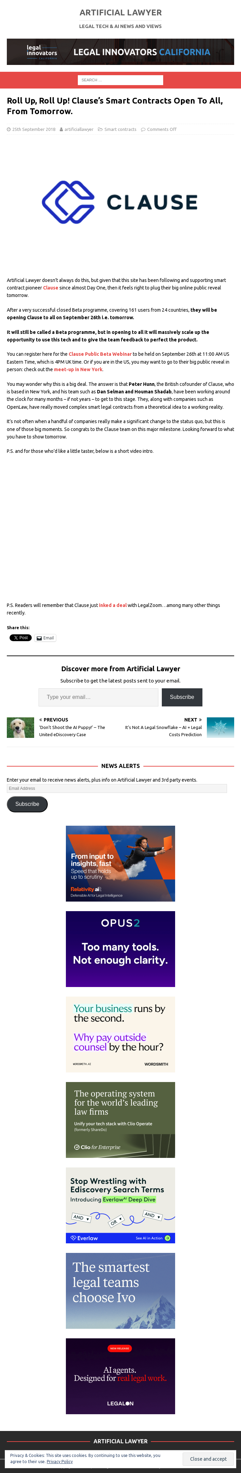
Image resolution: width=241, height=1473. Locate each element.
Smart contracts (120, 129)
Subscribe (182, 697)
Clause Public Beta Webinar (100, 354)
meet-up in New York (78, 369)
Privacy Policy (60, 1461)
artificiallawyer (79, 129)
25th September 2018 (33, 129)
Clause (50, 287)
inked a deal (112, 605)
